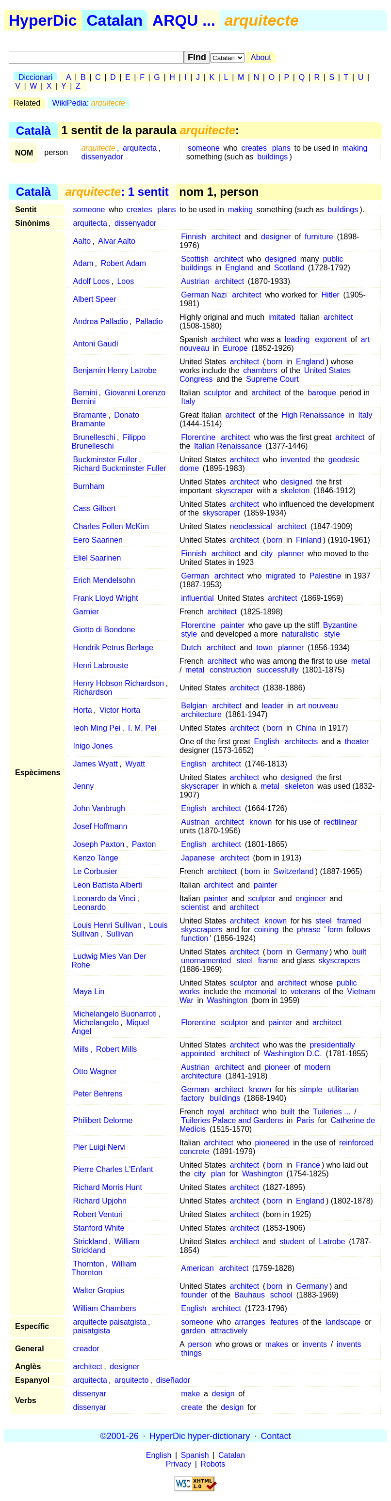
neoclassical (251, 526)
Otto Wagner (95, 1071)
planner (291, 553)
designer (276, 237)
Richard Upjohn (100, 1201)
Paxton (144, 844)
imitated (281, 317)
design (223, 1394)
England (239, 268)
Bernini (85, 393)
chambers (260, 370)
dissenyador (102, 157)
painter (232, 625)
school (281, 1295)
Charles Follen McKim (111, 526)
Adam (83, 263)
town (264, 647)
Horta (82, 710)
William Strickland (105, 1245)
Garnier (86, 612)
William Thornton (103, 1268)
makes (276, 1344)
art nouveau (317, 706)
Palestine (326, 576)
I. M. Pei (142, 728)
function (194, 938)
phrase (309, 929)
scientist (195, 907)
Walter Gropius (99, 1290)
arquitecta (140, 148)
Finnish (193, 237)
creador (86, 1349)
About (261, 57)
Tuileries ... (332, 1112)
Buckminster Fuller (105, 459)
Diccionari (35, 77)
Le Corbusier (95, 871)
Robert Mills (116, 1049)
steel (323, 921)
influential (197, 598)
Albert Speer (94, 299)
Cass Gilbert (94, 508)
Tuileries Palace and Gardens (232, 1120)
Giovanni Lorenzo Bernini (118, 397)
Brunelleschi (94, 437)
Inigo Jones (93, 746)
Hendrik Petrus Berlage (113, 647)
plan (218, 1174)
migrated (280, 576)
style (189, 634)
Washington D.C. (292, 1053)
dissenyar (89, 1394)
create (191, 1407)
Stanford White (99, 1228)
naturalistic (300, 634)
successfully (277, 670)
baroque (322, 393)
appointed (198, 1053)
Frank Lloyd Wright (105, 598)
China (306, 728)
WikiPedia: (88, 103)
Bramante (90, 415)
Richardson (93, 692)
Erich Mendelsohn (104, 580)
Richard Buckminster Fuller (119, 468)
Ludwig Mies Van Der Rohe (108, 960)
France (308, 1165)
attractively (229, 1331)
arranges (250, 1322)
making (355, 148)
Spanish (195, 1455)
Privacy (178, 1464)
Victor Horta (119, 710)
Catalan (115, 20)
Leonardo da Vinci (104, 898)
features (285, 1322)
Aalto (82, 241)
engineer (310, 898)
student (292, 1241)
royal (215, 1112)
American (197, 1268)
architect (226, 237)
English (266, 741)
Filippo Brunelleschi (108, 441)
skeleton (295, 490)
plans (281, 148)
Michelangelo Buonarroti (115, 1014)
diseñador (173, 1380)
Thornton (88, 1264)
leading (297, 339)
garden (193, 1331)
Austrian (195, 281)
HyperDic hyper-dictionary (199, 1435)
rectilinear (340, 822)
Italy (188, 401)
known (260, 822)
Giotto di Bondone (104, 629)
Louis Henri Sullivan (107, 925)
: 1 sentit (116, 191)
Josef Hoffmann (100, 826)
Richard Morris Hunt (107, 1187)
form (335, 929)
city (267, 553)
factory (192, 1098)
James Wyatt (95, 764)
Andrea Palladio (100, 321)
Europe (235, 348)
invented (295, 459)
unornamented (206, 960)
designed (280, 259)
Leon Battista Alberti (107, 885)
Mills (81, 1049)
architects (301, 741)
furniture (319, 237)
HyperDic (43, 20)
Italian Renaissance (228, 446)
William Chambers (104, 1308)
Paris (305, 1120)
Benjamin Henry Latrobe (115, 370)
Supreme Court (272, 379)
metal (360, 661)
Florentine (198, 437)
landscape (343, 1322)
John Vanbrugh (99, 808)
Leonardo (89, 907)
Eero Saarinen (98, 540)
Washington (227, 1000)
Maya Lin (89, 991)
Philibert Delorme (103, 1120)
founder (194, 1295)
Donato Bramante (105, 419)
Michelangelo (96, 1022)
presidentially (332, 1045)
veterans (305, 991)
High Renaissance (313, 415)
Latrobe (332, 1241)
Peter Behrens (98, 1094)
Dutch (191, 647)
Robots (213, 1464)
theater (357, 741)
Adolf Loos (91, 281)
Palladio (149, 321)
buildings (272, 157)
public (333, 259)
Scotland (289, 268)
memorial (260, 991)
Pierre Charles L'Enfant (113, 1169)
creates (253, 148)
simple (311, 1089)
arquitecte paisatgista (110, 1322)
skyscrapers (201, 929)
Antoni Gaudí (95, 344)
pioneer (277, 1067)
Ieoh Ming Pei (97, 728)
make (190, 1394)
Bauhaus (249, 1295)
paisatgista (92, 1331)
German (195, 576)
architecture (201, 714)
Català (33, 130)
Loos (125, 281)
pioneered (272, 1143)
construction (230, 670)
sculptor (217, 393)
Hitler (331, 295)
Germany (312, 952)
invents (314, 1344)
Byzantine (340, 625)
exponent (331, 339)
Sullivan (119, 934)
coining (266, 929)
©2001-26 (119, 1435)
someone (204, 148)
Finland (308, 540)
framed (349, 921)
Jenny (83, 786)
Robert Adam (123, 263)
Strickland (90, 1241)
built (359, 952)
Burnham (89, 486)
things (191, 1353)
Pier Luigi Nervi (99, 1147)
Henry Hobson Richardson (118, 683)
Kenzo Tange (95, 858)
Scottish (195, 259)
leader (272, 706)
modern (317, 1067)
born (274, 362)
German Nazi (204, 295)
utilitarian (342, 1089)
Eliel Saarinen (97, 558)
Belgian (194, 706)
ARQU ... (183, 20)
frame (268, 960)
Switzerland (294, 871)
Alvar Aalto (116, 241)
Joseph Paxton (99, 844)
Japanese (197, 858)
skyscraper (234, 490)
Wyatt (135, 764)
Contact (276, 1435)
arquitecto (131, 1380)
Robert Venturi (98, 1214)
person (200, 1344)
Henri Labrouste (101, 665)
